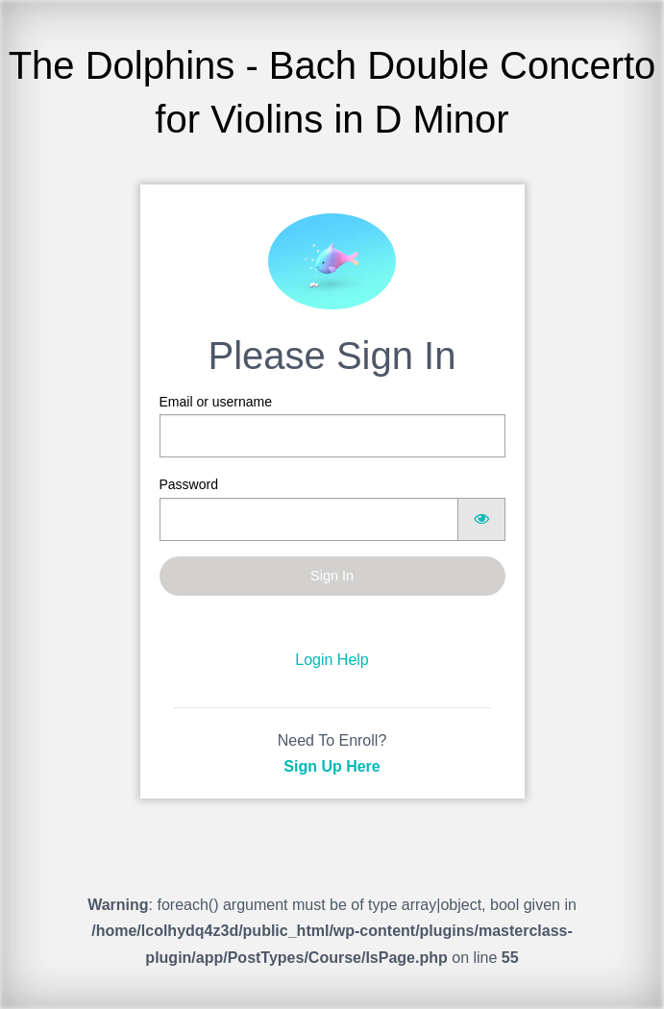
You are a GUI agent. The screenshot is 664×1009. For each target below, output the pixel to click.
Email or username (332, 425)
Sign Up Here (331, 766)
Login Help (332, 660)
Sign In (332, 575)
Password (332, 508)
